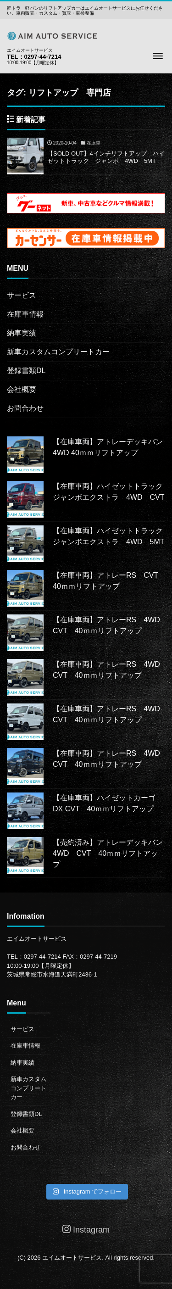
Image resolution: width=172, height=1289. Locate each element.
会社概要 (21, 389)
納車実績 (21, 333)
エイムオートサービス (72, 1257)
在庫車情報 (25, 314)
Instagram (86, 1229)
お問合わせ (25, 408)
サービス (21, 295)
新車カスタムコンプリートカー (58, 352)
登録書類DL (26, 370)
